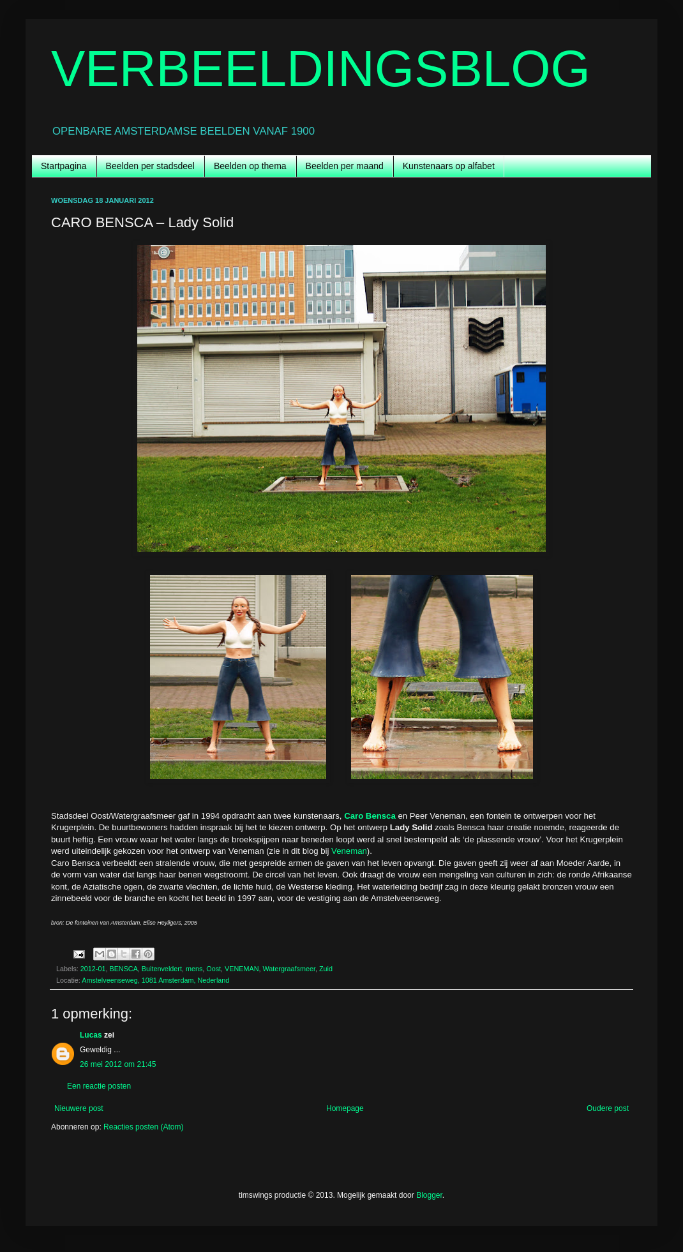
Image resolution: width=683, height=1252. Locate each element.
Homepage (345, 1108)
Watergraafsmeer (289, 969)
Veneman (349, 851)
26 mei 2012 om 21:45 (118, 1064)
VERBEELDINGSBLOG (320, 68)
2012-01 (93, 969)
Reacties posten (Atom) (143, 1126)
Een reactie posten (99, 1086)
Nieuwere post (78, 1108)
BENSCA (123, 969)
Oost (213, 969)
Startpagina (64, 166)
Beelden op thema (250, 166)
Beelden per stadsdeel (150, 166)
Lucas (91, 1035)
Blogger (429, 1195)
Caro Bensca (370, 816)
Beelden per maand (345, 166)
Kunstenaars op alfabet (449, 166)
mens (194, 969)
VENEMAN (242, 969)
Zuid (326, 969)
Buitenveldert (162, 969)
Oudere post (608, 1108)
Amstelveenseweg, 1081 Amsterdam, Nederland (155, 980)
